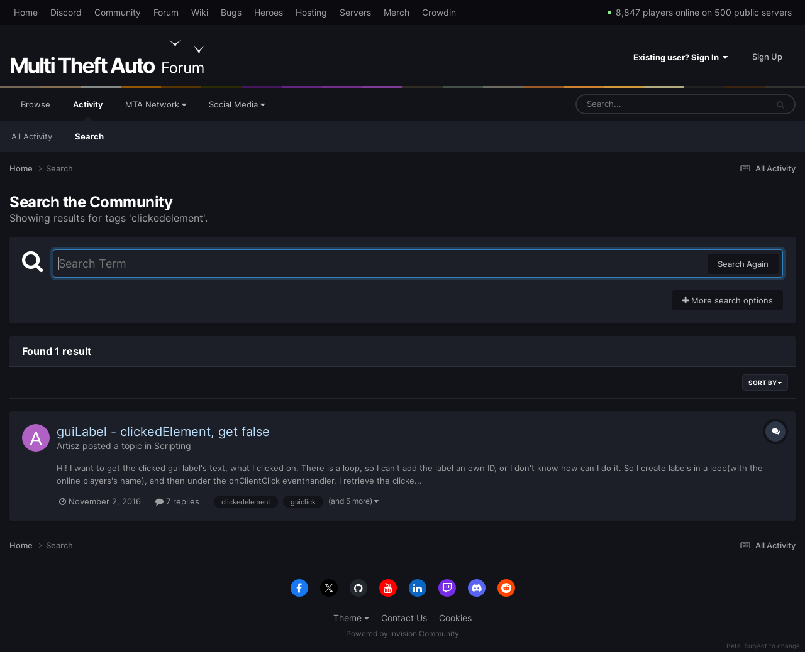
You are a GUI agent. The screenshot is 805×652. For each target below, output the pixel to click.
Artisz (68, 445)
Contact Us (404, 617)
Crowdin (439, 12)
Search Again (743, 264)
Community (117, 12)
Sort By (765, 382)
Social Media (237, 104)
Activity (88, 110)
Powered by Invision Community (402, 633)
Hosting (311, 12)
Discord (66, 12)
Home (26, 12)
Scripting (172, 445)
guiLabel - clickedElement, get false (163, 431)
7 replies (177, 501)
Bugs (231, 12)
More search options (727, 300)
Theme (351, 617)
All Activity (31, 136)
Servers (355, 12)
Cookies (455, 617)
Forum (166, 12)
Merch (396, 12)
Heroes (268, 12)
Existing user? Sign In (680, 57)
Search (89, 136)
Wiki (199, 12)
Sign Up (767, 57)
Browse (35, 104)
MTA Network (155, 104)
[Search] (638, 104)
